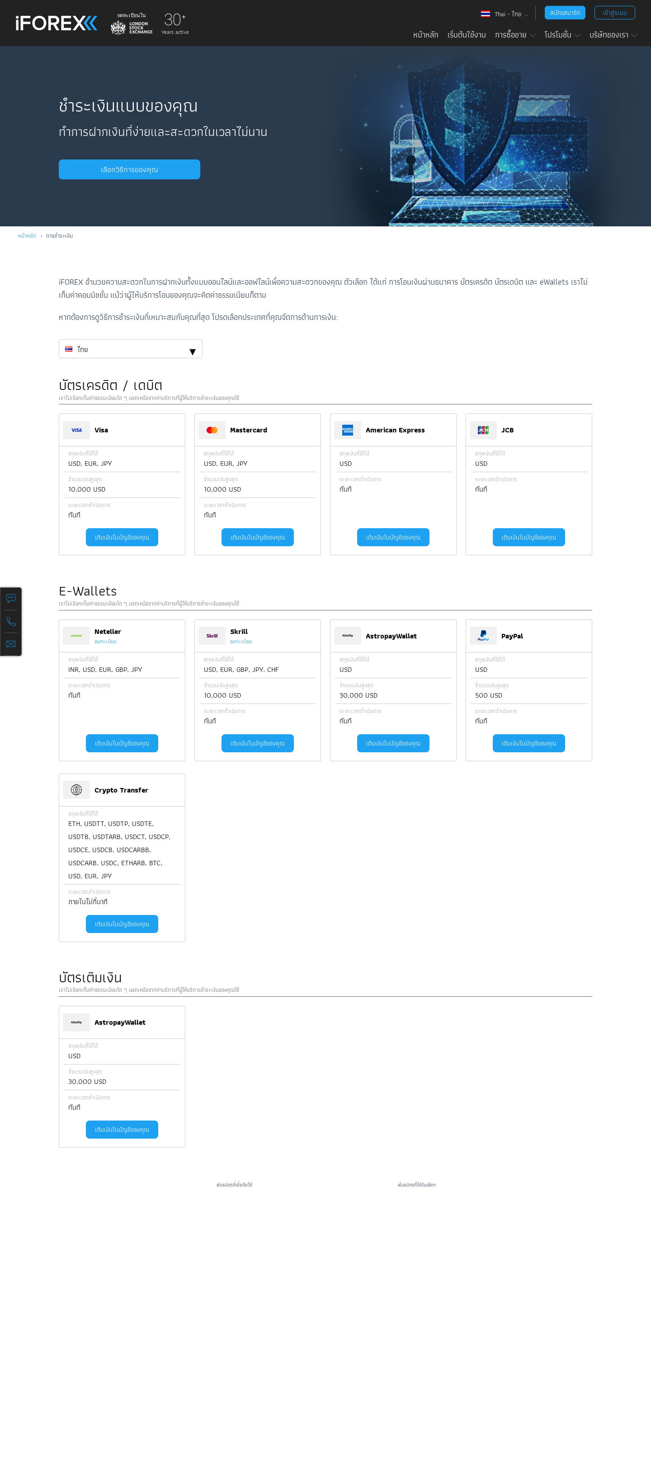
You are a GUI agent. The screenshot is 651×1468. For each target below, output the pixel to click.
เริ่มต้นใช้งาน (467, 34)
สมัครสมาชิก (565, 13)
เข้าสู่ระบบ (615, 13)
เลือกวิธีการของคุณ (122, 169)
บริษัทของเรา (613, 34)
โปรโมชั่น (562, 34)
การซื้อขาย (515, 34)
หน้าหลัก (426, 34)
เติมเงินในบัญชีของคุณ (122, 537)
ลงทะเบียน (105, 641)
